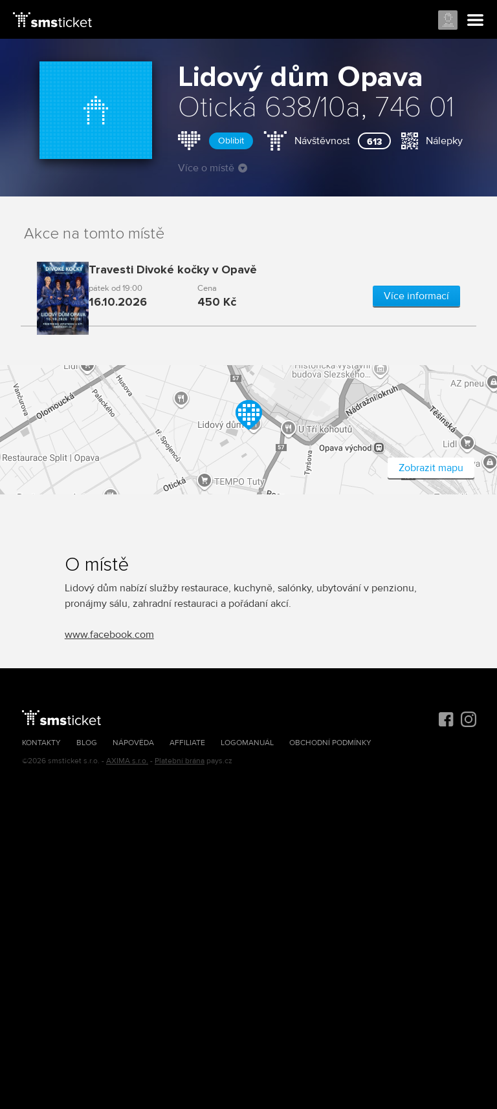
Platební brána (179, 761)
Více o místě (212, 168)
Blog (86, 743)
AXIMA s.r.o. (127, 761)
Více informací (416, 296)
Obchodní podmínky (330, 743)
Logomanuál (247, 743)
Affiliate (187, 743)
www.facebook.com (109, 634)
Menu (475, 20)
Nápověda (133, 743)
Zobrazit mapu (431, 467)
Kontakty (41, 743)
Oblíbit (231, 140)
